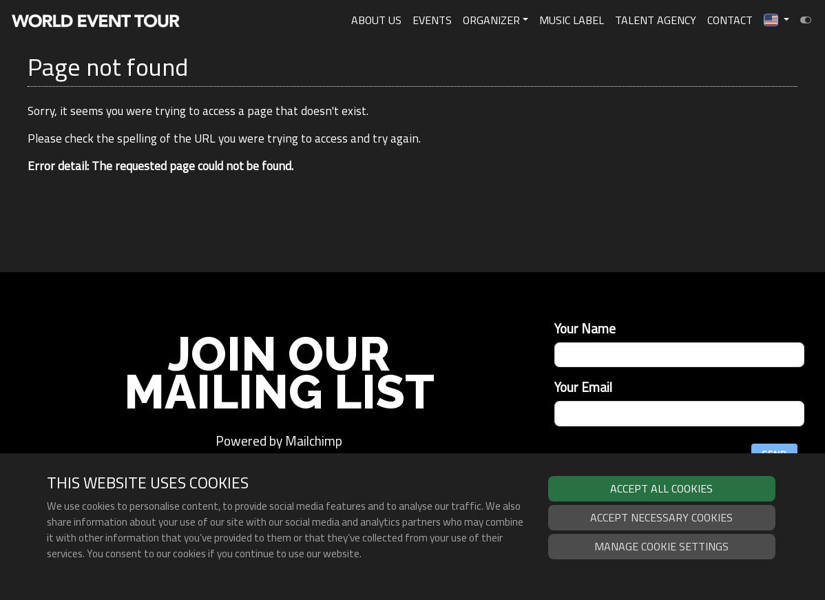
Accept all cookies (661, 488)
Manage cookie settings (661, 546)
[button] (776, 20)
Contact (730, 20)
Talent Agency (655, 20)
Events (432, 20)
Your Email (583, 387)
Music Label (571, 20)
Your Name (585, 329)
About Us (376, 20)
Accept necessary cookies (661, 517)
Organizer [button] (491, 20)
